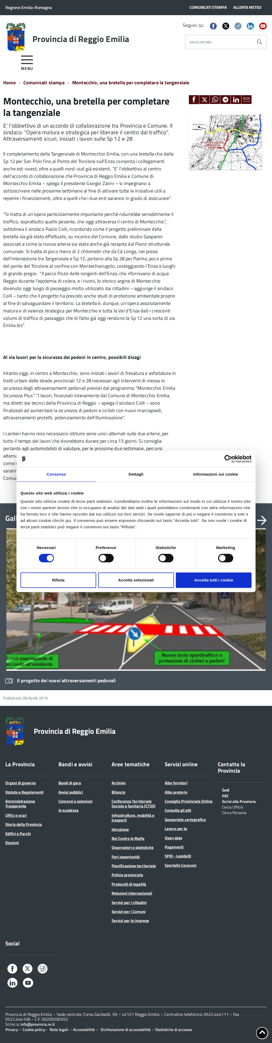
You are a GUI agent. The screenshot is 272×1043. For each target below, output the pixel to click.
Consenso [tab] (56, 474)
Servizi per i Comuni (129, 911)
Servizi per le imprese (130, 921)
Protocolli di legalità (129, 884)
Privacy (11, 1030)
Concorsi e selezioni (75, 801)
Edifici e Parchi (18, 834)
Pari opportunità (126, 857)
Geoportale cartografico (185, 819)
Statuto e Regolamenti (24, 792)
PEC (225, 795)
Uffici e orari (16, 815)
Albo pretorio (176, 792)
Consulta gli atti (178, 810)
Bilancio (118, 792)
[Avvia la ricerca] (259, 42)
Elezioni (12, 843)
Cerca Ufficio (232, 806)
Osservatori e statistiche (133, 847)
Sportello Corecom (181, 865)
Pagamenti (174, 847)
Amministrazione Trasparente (20, 803)
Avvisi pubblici (70, 792)
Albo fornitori (176, 783)
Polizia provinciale (127, 875)
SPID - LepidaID (178, 856)
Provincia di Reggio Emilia (80, 39)
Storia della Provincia (23, 824)
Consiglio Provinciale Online (188, 801)
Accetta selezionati (136, 580)
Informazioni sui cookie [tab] (215, 474)
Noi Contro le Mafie (128, 838)
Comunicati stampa (44, 82)
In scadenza (68, 810)
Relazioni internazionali (132, 893)
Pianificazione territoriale (134, 866)
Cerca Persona (234, 812)
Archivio (119, 783)
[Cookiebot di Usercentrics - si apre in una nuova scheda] (228, 459)
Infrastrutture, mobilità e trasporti (133, 817)
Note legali (59, 1030)
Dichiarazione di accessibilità (126, 1030)
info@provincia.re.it (37, 1024)
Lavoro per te (176, 829)
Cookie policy (34, 1030)
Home (9, 82)
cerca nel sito (200, 42)
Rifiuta (58, 580)
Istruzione (120, 829)
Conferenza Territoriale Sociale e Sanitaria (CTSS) (133, 803)
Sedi (226, 789)
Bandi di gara (69, 783)
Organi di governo (20, 783)
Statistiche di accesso (173, 1030)
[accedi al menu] (27, 62)
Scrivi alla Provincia (239, 801)
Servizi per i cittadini (129, 902)
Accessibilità (84, 1030)
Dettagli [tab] (136, 474)
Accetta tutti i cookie (213, 580)
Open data (173, 838)
